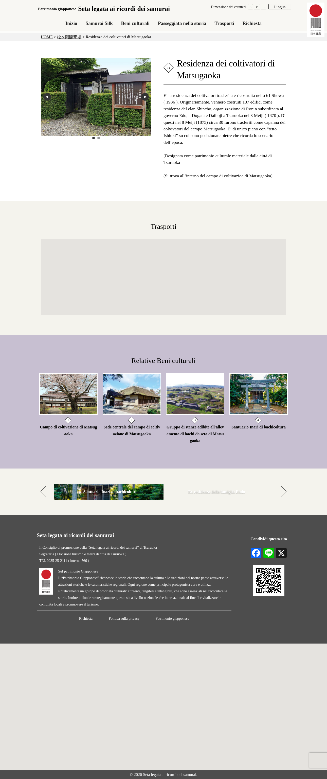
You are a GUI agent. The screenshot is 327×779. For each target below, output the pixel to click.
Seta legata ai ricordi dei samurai (104, 8)
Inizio (71, 23)
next (145, 97)
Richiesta (252, 23)
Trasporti (224, 23)
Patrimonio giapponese (172, 618)
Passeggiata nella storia (182, 23)
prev (47, 97)
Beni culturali (135, 23)
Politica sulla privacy (124, 618)
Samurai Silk (99, 23)
